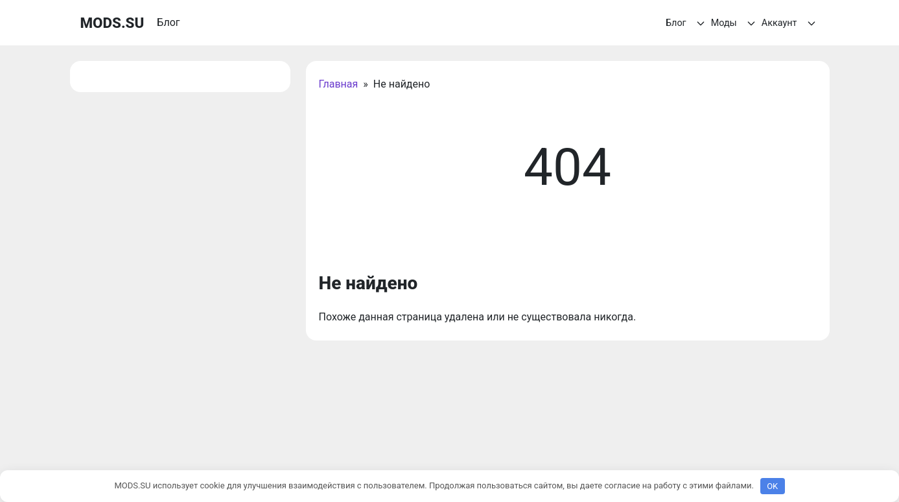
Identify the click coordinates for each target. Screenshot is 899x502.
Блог (687, 23)
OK (772, 486)
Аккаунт (790, 23)
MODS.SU (112, 22)
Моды (735, 23)
